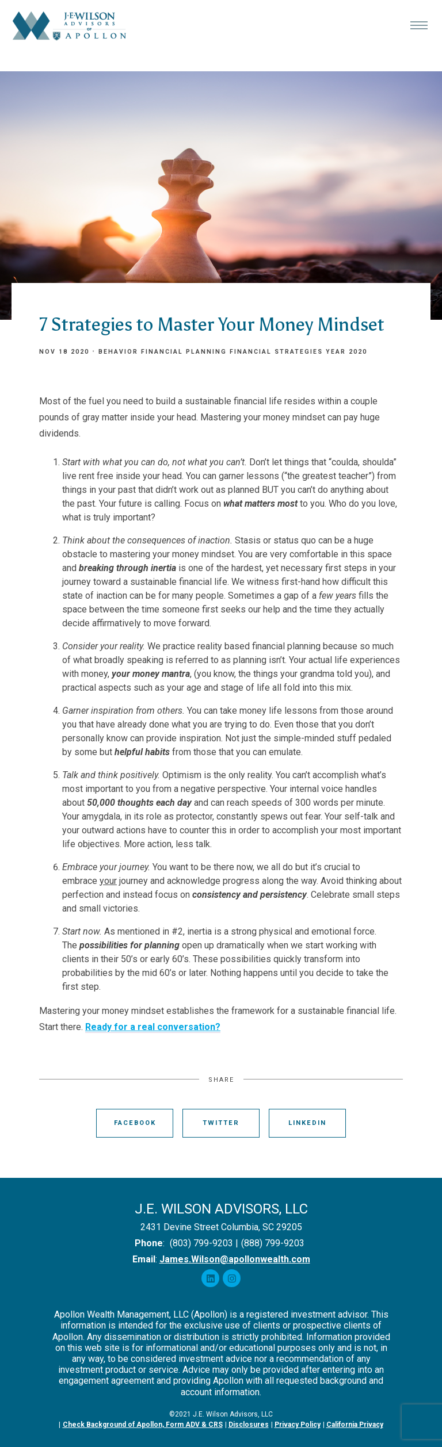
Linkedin (307, 1123)
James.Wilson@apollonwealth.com (234, 1259)
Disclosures (248, 1425)
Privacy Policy (298, 1425)
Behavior (118, 351)
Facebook (135, 1123)
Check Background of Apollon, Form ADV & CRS (143, 1425)
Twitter (221, 1123)
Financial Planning (184, 351)
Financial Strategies (276, 351)
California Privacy (354, 1425)
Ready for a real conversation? (152, 1026)
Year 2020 (346, 351)
